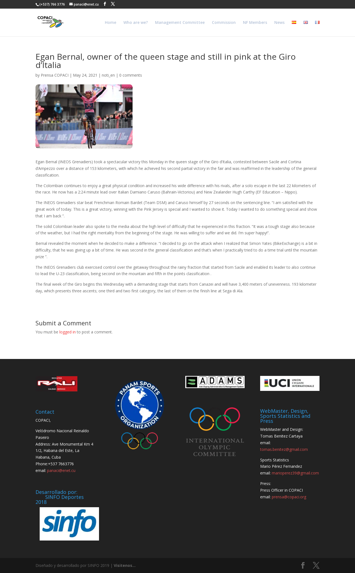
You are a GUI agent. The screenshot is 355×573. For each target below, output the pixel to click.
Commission (224, 23)
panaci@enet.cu (61, 470)
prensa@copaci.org (289, 496)
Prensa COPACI (55, 75)
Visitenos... (125, 565)
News (279, 23)
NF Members (255, 23)
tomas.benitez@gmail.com (284, 449)
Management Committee (180, 23)
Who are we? (135, 23)
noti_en (108, 75)
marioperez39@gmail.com (295, 473)
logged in (67, 332)
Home (110, 23)
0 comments (130, 75)
